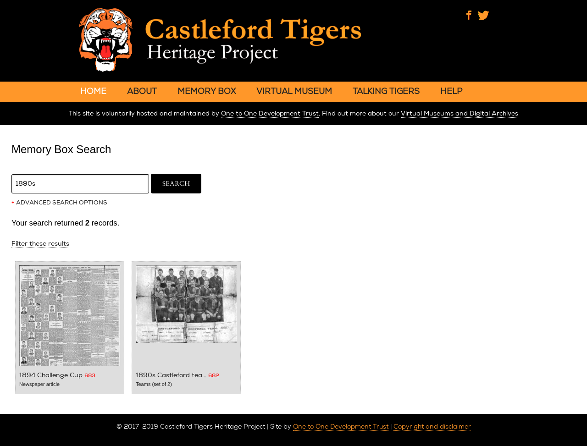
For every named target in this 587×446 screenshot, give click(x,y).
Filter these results (40, 244)
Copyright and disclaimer (432, 426)
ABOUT (142, 91)
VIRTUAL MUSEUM (294, 91)
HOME (93, 91)
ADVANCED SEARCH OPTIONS (59, 202)
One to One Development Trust (270, 113)
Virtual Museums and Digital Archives (459, 113)
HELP (451, 91)
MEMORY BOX (206, 91)
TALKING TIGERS (386, 91)
